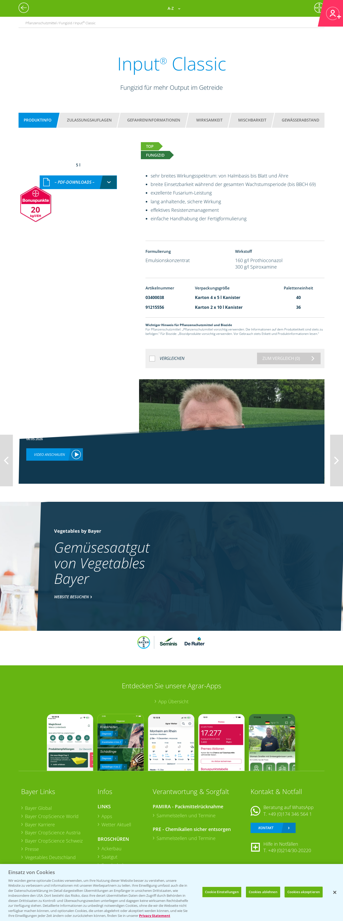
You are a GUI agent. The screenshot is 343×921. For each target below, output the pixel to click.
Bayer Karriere (40, 824)
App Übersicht (173, 701)
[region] (171, 892)
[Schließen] (334, 892)
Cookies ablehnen (263, 892)
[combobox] (78, 182)
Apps (106, 816)
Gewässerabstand (300, 120)
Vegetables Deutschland (50, 857)
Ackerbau (111, 848)
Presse (32, 849)
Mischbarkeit (252, 120)
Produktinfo (38, 120)
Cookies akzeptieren (303, 892)
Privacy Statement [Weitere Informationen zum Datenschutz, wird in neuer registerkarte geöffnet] (154, 915)
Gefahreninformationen (153, 120)
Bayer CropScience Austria (53, 832)
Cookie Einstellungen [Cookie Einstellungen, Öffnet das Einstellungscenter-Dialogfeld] (222, 892)
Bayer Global (38, 808)
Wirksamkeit (209, 120)
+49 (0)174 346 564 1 (290, 814)
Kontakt (265, 827)
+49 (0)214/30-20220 (289, 850)
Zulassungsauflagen (89, 120)
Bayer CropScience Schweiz (54, 841)
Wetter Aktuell (116, 824)
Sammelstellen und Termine (186, 815)
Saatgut (109, 857)
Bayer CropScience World (52, 816)
